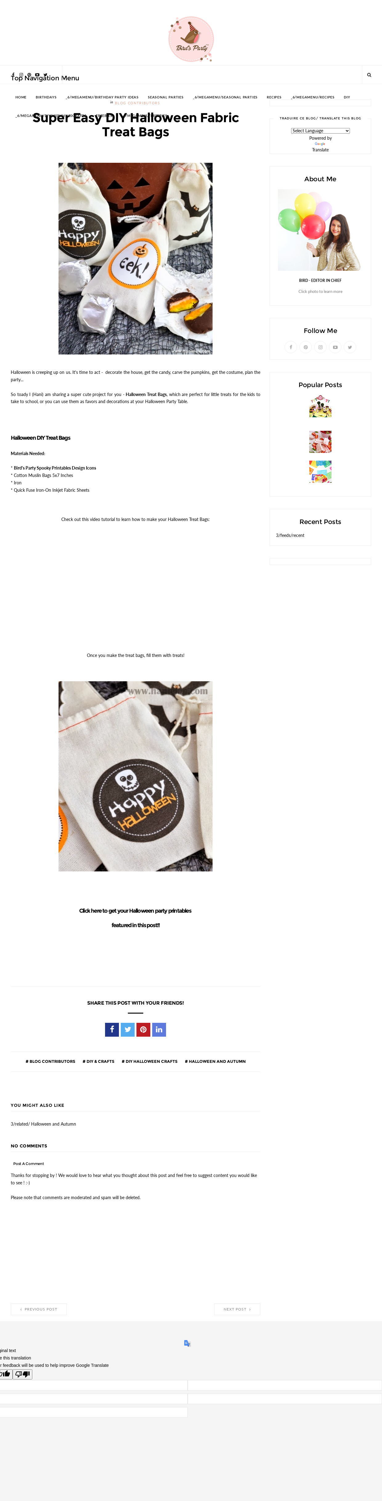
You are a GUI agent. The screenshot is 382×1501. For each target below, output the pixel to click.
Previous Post (38, 1309)
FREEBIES (104, 116)
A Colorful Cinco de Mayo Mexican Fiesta (318, 486)
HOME (20, 97)
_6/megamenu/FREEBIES (144, 116)
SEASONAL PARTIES (166, 97)
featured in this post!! (136, 925)
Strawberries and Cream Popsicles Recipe (319, 456)
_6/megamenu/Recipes (313, 97)
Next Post (237, 1309)
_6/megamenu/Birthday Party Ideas (102, 97)
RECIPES (274, 97)
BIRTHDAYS (46, 97)
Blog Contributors (52, 1061)
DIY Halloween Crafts (151, 1061)
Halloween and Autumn (217, 1061)
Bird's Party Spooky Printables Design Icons (55, 468)
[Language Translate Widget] (320, 131)
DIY (347, 97)
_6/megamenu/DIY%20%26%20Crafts (51, 116)
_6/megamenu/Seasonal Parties (225, 97)
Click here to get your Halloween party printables (135, 911)
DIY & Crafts (100, 1061)
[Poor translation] (22, 1374)
